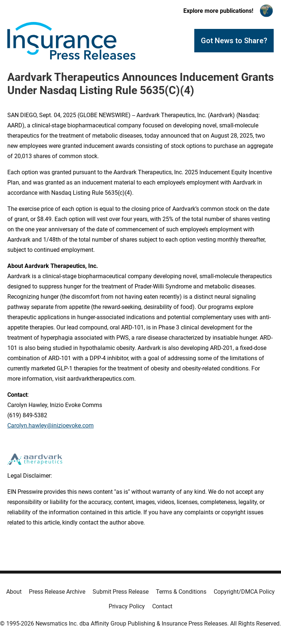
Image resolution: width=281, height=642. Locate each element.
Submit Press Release (121, 591)
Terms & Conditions (181, 591)
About (14, 591)
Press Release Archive (57, 591)
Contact (162, 606)
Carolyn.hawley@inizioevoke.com (50, 425)
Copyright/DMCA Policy (244, 591)
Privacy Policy (127, 606)
